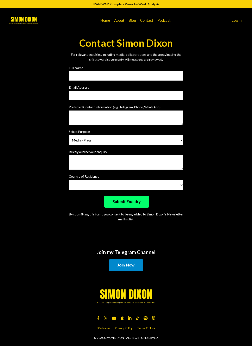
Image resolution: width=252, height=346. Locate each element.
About (119, 20)
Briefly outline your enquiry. (88, 152)
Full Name (76, 68)
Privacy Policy (123, 328)
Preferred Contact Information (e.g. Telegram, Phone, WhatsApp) (114, 107)
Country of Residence (84, 176)
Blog (132, 20)
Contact (146, 20)
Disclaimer (103, 328)
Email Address (79, 87)
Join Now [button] (126, 265)
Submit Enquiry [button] (127, 201)
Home (105, 20)
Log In (237, 20)
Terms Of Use (146, 328)
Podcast (164, 20)
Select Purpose (79, 131)
